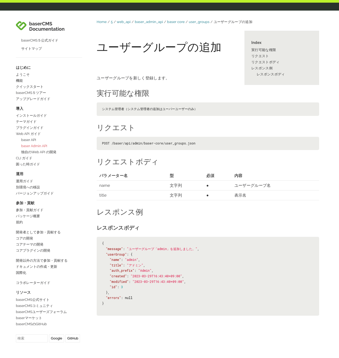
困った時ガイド (28, 139)
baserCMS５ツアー (31, 68)
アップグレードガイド (33, 74)
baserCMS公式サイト (33, 275)
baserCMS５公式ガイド (39, 15)
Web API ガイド (28, 109)
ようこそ (23, 50)
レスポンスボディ (271, 74)
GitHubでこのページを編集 (49, 330)
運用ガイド (24, 156)
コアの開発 (24, 213)
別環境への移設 (28, 162)
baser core (176, 22)
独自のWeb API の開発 (38, 127)
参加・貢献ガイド (29, 185)
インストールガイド (31, 91)
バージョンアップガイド (35, 168)
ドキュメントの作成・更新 (36, 242)
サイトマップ (31, 24)
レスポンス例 (262, 68)
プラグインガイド (29, 103)
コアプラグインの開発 (33, 226)
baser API (28, 115)
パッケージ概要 (28, 191)
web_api (124, 22)
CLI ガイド (24, 133)
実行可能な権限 (263, 50)
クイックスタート (29, 62)
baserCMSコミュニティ (34, 281)
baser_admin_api (149, 22)
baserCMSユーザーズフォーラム (41, 287)
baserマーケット (29, 293)
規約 (19, 197)
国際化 (21, 248)
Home (102, 22)
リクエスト (260, 56)
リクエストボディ (265, 62)
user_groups (199, 22)
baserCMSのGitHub (31, 299)
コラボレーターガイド (33, 258)
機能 (19, 56)
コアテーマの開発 (29, 219)
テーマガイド (26, 97)
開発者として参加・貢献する (38, 207)
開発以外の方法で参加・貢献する (42, 236)
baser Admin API (34, 121)
